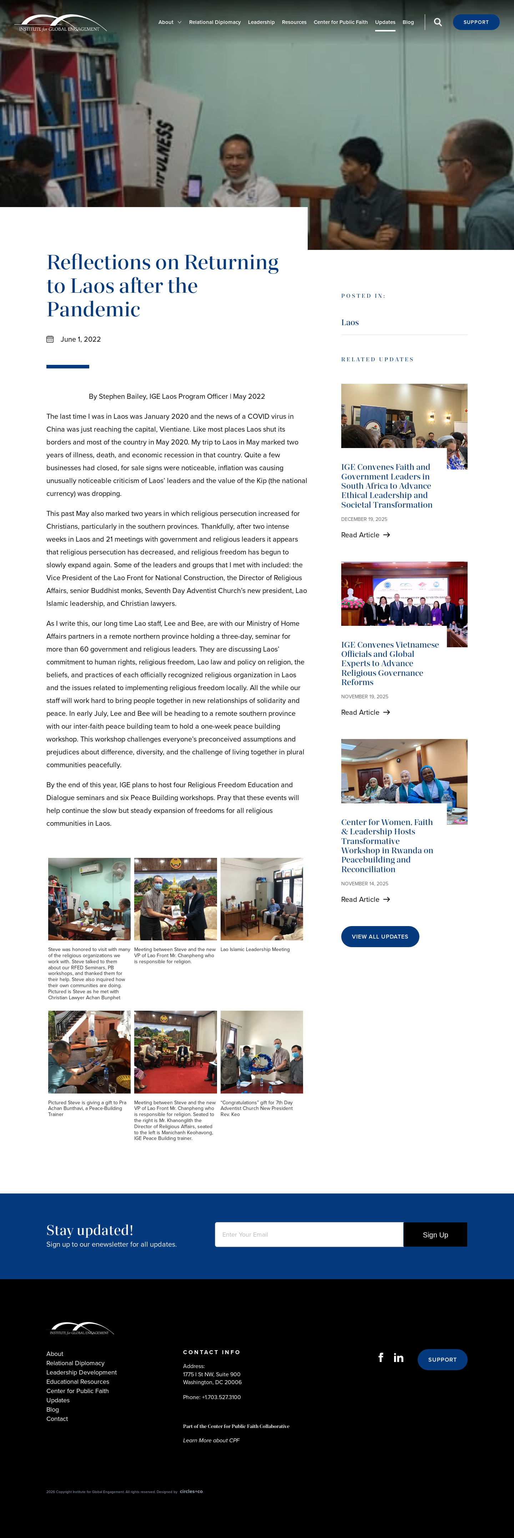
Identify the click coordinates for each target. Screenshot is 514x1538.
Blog (408, 22)
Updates (385, 22)
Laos (350, 322)
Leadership (261, 22)
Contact (57, 1418)
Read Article (360, 534)
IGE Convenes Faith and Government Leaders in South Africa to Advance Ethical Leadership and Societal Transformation (387, 486)
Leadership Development (81, 1372)
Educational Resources (77, 1381)
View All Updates (380, 937)
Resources (294, 22)
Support (476, 22)
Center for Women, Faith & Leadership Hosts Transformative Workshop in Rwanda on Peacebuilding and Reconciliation (387, 845)
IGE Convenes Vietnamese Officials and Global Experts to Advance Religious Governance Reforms (390, 663)
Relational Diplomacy (215, 22)
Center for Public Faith (341, 22)
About (165, 22)
